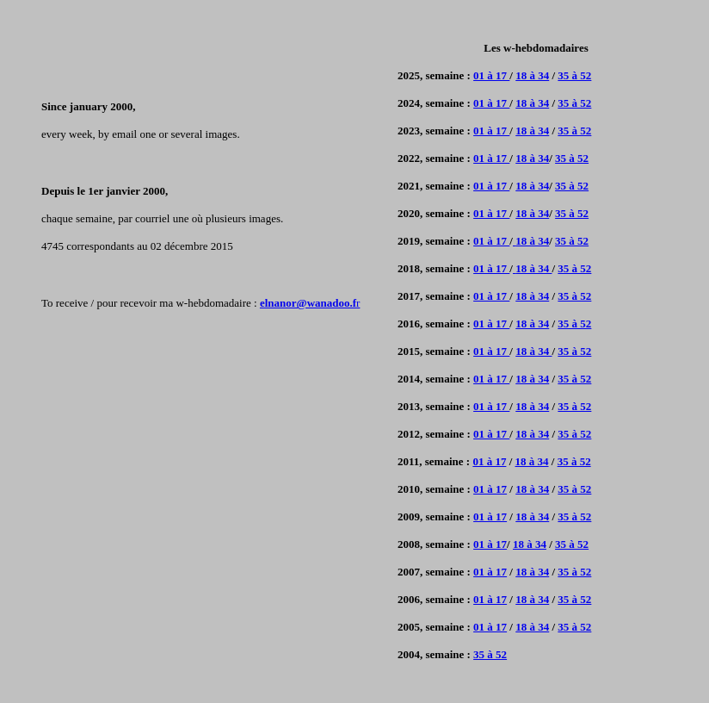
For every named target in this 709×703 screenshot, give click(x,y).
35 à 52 (574, 75)
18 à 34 (532, 75)
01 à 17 (491, 75)
